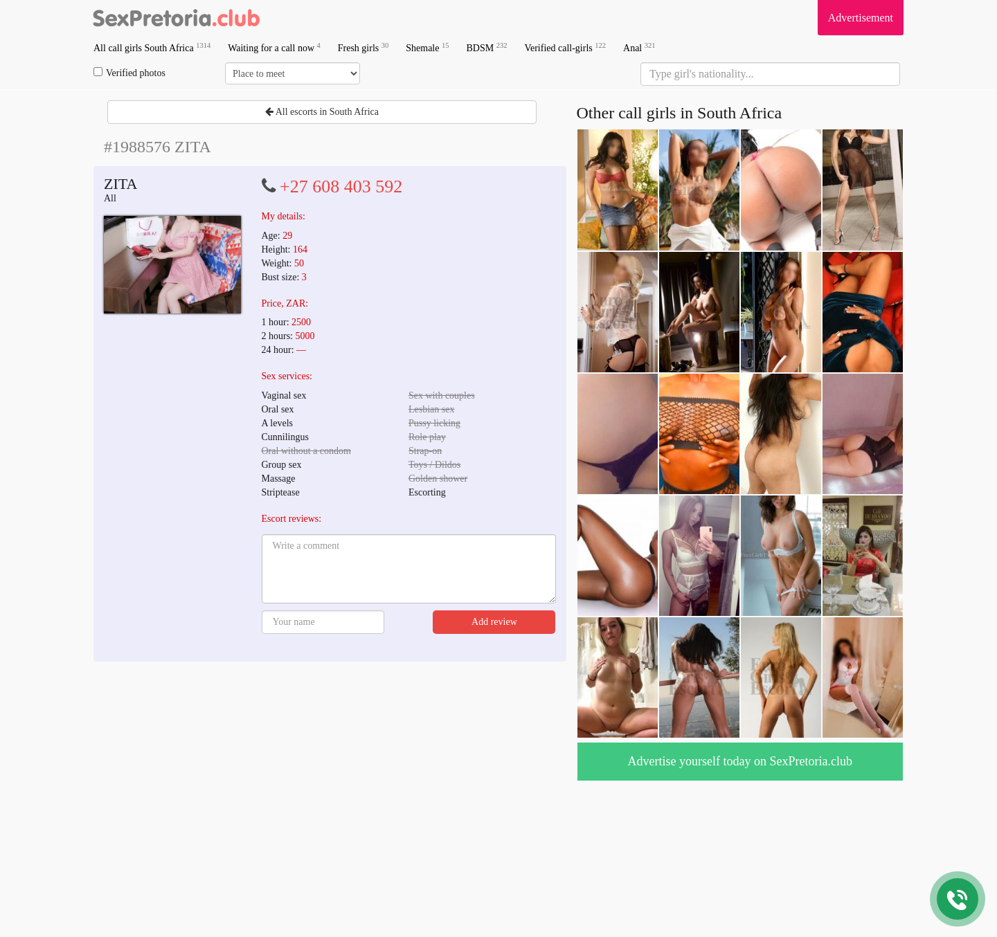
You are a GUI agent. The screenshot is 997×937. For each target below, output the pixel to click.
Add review (494, 622)
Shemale (427, 47)
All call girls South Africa (151, 47)
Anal (639, 47)
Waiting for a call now (274, 47)
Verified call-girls (565, 47)
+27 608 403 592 (341, 186)
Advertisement (860, 18)
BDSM (486, 47)
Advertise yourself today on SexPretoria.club (740, 761)
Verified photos (129, 72)
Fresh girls (363, 47)
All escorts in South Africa (322, 112)
